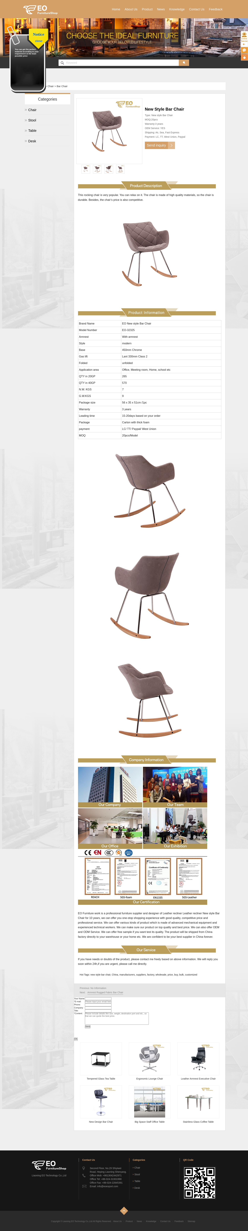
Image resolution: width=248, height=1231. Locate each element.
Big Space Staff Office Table (150, 1121)
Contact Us (196, 9)
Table (32, 130)
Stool (32, 120)
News (161, 9)
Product (147, 9)
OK (75, 1039)
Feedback (216, 9)
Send (87, 1026)
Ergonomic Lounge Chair (149, 1078)
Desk (32, 141)
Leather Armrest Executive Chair (198, 1078)
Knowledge (177, 9)
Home (116, 9)
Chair (51, 86)
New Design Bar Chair (101, 1121)
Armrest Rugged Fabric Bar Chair (105, 992)
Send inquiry (156, 145)
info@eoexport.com (107, 1186)
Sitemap (191, 1221)
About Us (131, 9)
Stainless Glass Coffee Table (198, 1121)
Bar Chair (62, 86)
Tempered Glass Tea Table (101, 1078)
